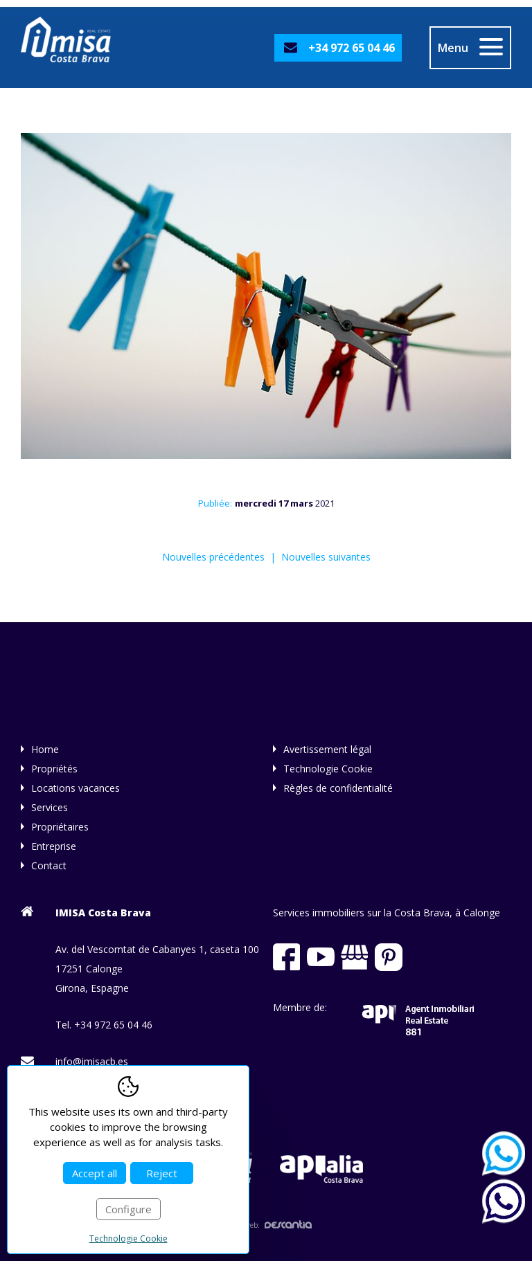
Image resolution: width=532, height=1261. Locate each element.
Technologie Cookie (328, 768)
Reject (161, 1173)
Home (45, 749)
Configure (128, 1209)
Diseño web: (266, 1225)
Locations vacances (75, 788)
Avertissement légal (327, 749)
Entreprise (53, 846)
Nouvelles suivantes (326, 556)
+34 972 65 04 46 (351, 47)
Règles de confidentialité (338, 788)
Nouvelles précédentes (213, 556)
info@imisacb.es (91, 1061)
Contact (48, 865)
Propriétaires (60, 826)
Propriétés (54, 768)
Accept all (94, 1173)
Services (49, 807)
